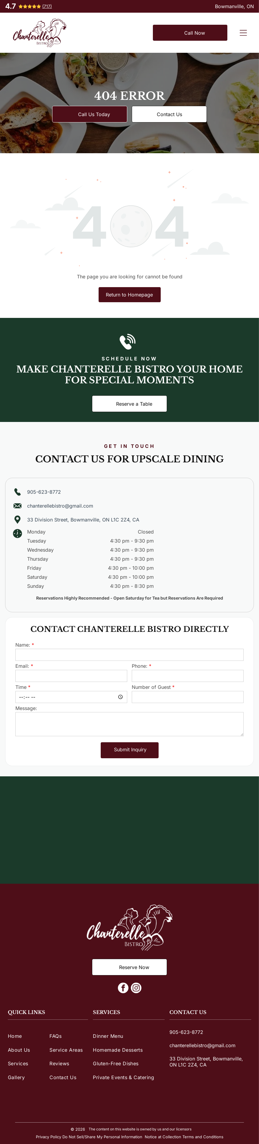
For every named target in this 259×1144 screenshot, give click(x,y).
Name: (22, 645)
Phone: (139, 666)
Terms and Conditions (202, 1136)
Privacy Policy (48, 1136)
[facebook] (123, 989)
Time (21, 687)
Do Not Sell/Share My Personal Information (102, 1136)
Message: (26, 708)
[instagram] (136, 989)
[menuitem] (27, 1036)
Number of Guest (151, 687)
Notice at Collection (163, 1136)
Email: (22, 666)
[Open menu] (243, 33)
